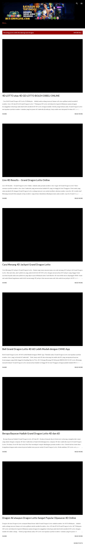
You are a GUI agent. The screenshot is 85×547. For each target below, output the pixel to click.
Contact (46, 23)
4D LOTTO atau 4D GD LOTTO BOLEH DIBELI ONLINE (31, 95)
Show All (78, 33)
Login (56, 23)
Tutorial (24, 23)
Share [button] (4, 114)
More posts (78, 543)
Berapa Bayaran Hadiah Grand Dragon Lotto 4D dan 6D (31, 433)
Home (4, 23)
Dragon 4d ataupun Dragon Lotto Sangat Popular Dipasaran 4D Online (39, 517)
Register (14, 23)
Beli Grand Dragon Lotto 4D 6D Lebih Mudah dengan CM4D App (36, 349)
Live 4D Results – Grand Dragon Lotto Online (26, 180)
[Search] (77, 3)
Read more (79, 114)
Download (35, 23)
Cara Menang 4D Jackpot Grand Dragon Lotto (26, 264)
